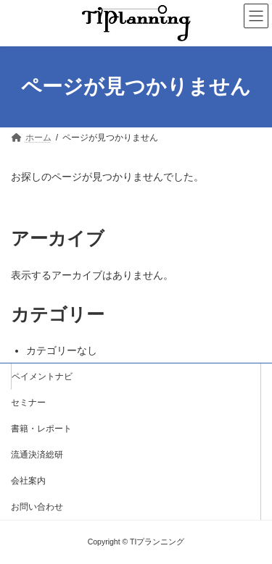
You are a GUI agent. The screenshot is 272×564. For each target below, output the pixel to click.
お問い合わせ (37, 507)
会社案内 (28, 481)
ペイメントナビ (42, 376)
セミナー (28, 402)
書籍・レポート (41, 429)
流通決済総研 (37, 455)
